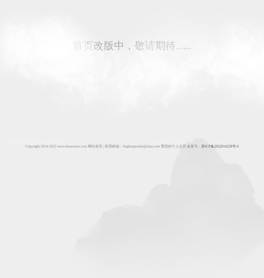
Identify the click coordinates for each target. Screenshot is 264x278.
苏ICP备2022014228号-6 (220, 146)
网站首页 (95, 146)
